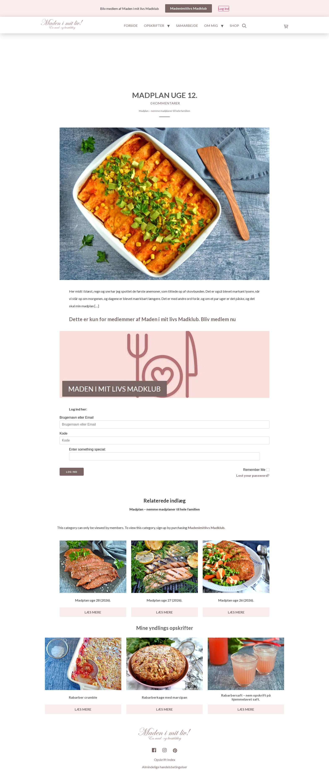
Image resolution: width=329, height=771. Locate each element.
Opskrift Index (164, 760)
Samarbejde (187, 25)
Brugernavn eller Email (77, 417)
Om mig (211, 25)
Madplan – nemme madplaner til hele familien (164, 110)
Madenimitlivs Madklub (206, 528)
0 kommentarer (165, 103)
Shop (234, 25)
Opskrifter (154, 25)
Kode (63, 433)
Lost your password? (252, 475)
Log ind (223, 8)
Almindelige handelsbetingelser (164, 767)
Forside (131, 25)
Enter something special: (87, 449)
